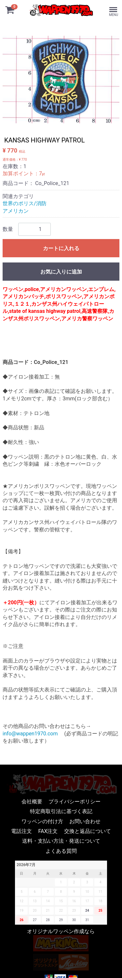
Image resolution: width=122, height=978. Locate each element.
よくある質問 (61, 851)
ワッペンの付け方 (42, 821)
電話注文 (21, 831)
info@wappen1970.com (30, 733)
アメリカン (16, 211)
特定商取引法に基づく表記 (61, 811)
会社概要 (31, 801)
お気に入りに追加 (61, 272)
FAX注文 (48, 831)
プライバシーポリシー (74, 801)
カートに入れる (61, 248)
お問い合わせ (85, 821)
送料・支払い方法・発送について (61, 841)
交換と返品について (87, 831)
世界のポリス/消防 (25, 203)
